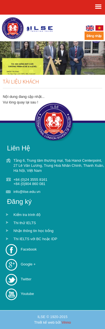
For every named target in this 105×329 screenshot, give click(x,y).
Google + (28, 264)
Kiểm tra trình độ (27, 215)
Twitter (26, 279)
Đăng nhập (94, 35)
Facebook (29, 249)
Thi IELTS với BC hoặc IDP (35, 239)
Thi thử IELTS (24, 223)
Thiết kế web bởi (52, 322)
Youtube (27, 294)
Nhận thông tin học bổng (33, 231)
